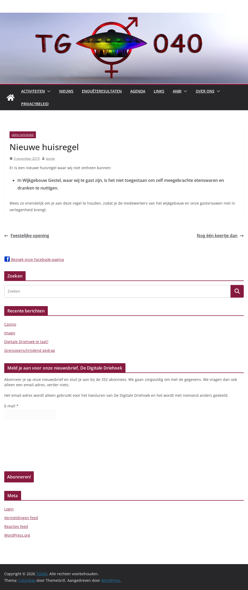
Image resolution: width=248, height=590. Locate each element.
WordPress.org (17, 535)
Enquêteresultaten (102, 91)
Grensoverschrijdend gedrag (29, 350)
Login (9, 508)
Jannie (50, 158)
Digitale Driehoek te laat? (26, 341)
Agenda (137, 91)
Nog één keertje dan (220, 235)
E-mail (11, 405)
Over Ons (205, 91)
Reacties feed (16, 526)
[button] (48, 91)
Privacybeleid (35, 103)
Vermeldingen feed (21, 517)
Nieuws (66, 91)
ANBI (177, 91)
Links (159, 91)
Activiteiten (33, 91)
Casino (10, 324)
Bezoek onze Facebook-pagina (34, 259)
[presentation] (26, 447)
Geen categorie (23, 135)
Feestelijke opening (26, 235)
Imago (9, 332)
